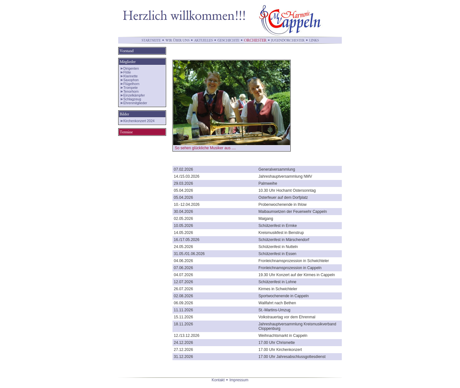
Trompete (130, 87)
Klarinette (130, 76)
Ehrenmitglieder (135, 103)
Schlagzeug (132, 99)
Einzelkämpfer (134, 95)
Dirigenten (131, 68)
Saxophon (131, 80)
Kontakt (218, 380)
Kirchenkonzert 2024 (139, 121)
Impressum (238, 380)
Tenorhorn (131, 91)
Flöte (127, 72)
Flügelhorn (131, 84)
